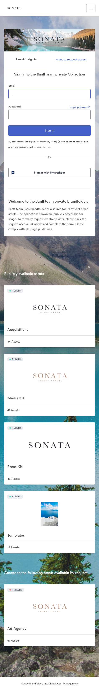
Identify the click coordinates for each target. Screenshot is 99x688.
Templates (16, 535)
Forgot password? (79, 107)
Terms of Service (42, 147)
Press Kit (14, 466)
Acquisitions (17, 329)
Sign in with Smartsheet (38, 172)
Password (14, 106)
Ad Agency (16, 628)
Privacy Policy (49, 141)
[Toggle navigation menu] (90, 8)
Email (11, 85)
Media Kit (15, 398)
